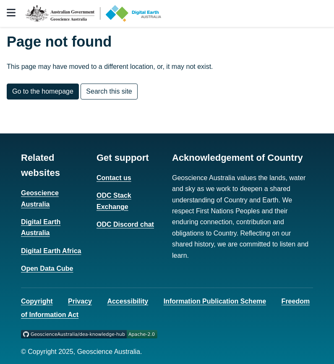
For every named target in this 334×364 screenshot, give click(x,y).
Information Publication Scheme (215, 301)
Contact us (114, 177)
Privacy (80, 301)
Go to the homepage (42, 91)
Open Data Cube (47, 268)
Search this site (109, 91)
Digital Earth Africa (51, 250)
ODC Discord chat (125, 224)
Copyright (37, 301)
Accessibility (127, 301)
